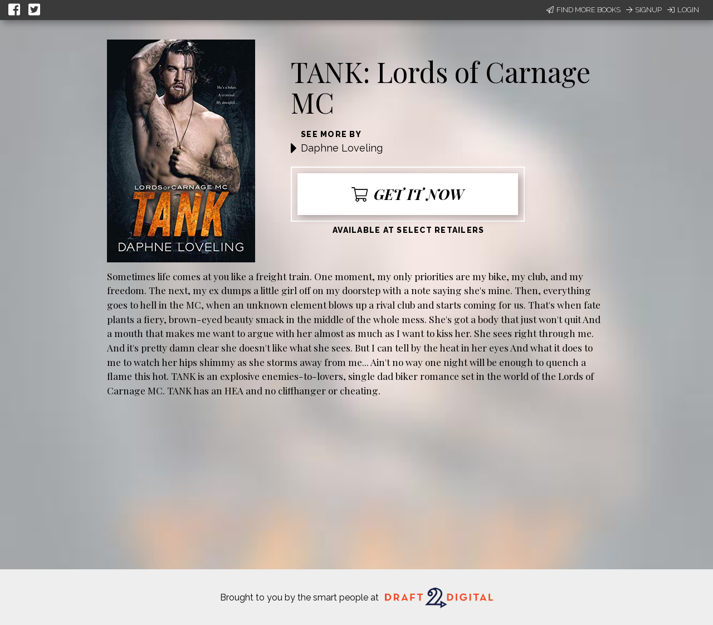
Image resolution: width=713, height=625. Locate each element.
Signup (644, 10)
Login (683, 10)
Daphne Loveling (342, 148)
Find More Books (583, 10)
